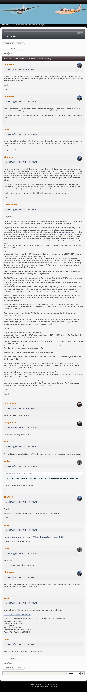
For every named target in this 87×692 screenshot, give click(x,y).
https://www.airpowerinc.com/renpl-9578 (17, 614)
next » (20, 44)
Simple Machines (52, 684)
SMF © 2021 (42, 684)
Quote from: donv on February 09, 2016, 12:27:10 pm (18, 473)
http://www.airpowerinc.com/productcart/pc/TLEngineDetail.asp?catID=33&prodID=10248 (34, 537)
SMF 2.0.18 (33, 684)
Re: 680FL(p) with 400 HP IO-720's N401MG (21, 69)
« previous (9, 44)
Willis (7, 461)
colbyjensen (10, 403)
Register (13, 36)
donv (6, 129)
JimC (6, 598)
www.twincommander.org (67, 232)
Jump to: (65, 673)
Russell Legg (10, 205)
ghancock (9, 64)
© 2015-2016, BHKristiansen (43, 686)
